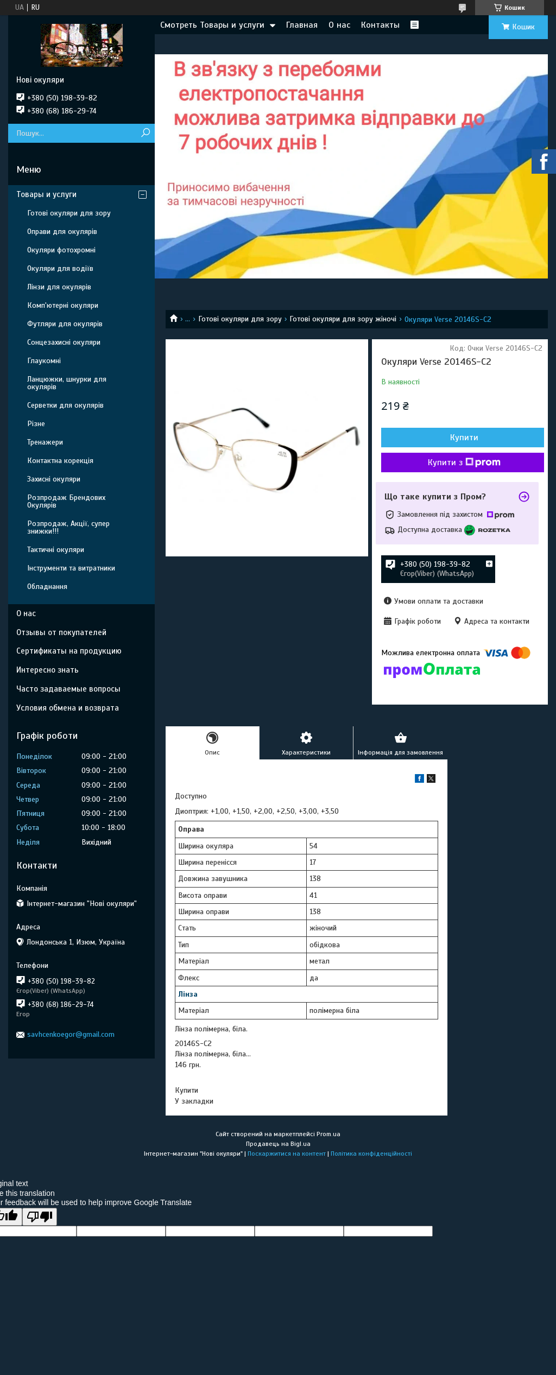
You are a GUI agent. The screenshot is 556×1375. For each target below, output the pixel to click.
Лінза (188, 994)
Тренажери (45, 442)
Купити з (464, 462)
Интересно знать (47, 670)
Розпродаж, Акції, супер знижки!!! (68, 527)
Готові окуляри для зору (240, 319)
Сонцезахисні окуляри (63, 342)
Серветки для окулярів (65, 405)
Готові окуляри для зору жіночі (342, 319)
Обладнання (47, 586)
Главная (302, 25)
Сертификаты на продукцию (69, 651)
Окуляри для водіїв (60, 268)
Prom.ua (328, 1134)
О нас (339, 25)
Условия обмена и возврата (67, 708)
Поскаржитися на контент (287, 1153)
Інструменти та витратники (71, 568)
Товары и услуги (46, 194)
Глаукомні (44, 360)
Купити (464, 437)
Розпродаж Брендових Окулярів (66, 501)
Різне (36, 423)
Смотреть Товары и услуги (212, 25)
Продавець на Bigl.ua (278, 1144)
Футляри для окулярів (65, 323)
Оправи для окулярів (62, 231)
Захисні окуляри (53, 479)
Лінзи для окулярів (59, 287)
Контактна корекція (60, 460)
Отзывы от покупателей (61, 632)
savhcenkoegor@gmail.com (71, 1034)
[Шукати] (145, 133)
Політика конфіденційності (371, 1153)
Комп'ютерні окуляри (62, 305)
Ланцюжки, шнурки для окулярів (66, 383)
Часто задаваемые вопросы (68, 689)
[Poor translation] (39, 1217)
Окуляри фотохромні (61, 250)
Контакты (380, 25)
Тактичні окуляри (55, 549)
